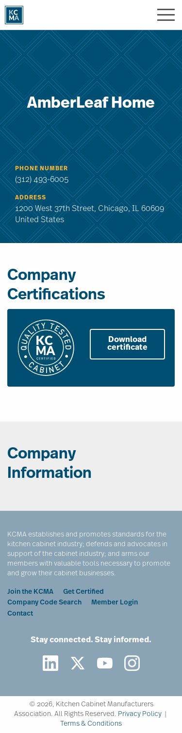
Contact (20, 614)
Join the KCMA (30, 592)
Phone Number (41, 169)
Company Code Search (44, 602)
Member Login (114, 602)
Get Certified (83, 592)
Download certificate (127, 344)
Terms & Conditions (91, 724)
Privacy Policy (140, 714)
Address (30, 198)
